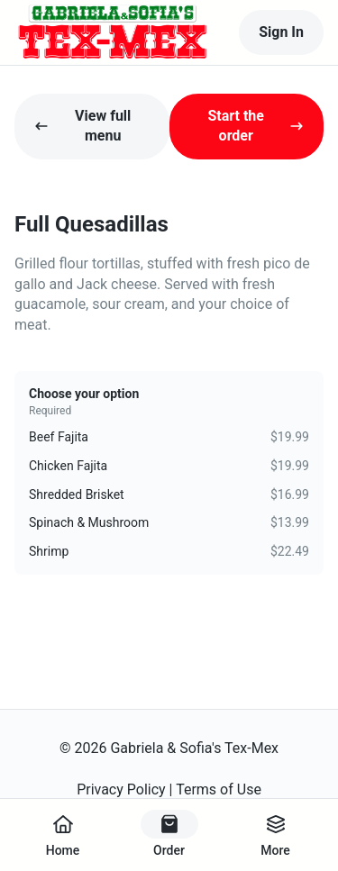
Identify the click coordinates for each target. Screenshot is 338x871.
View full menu (82, 125)
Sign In (281, 32)
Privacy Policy (121, 789)
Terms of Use (218, 789)
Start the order (255, 125)
